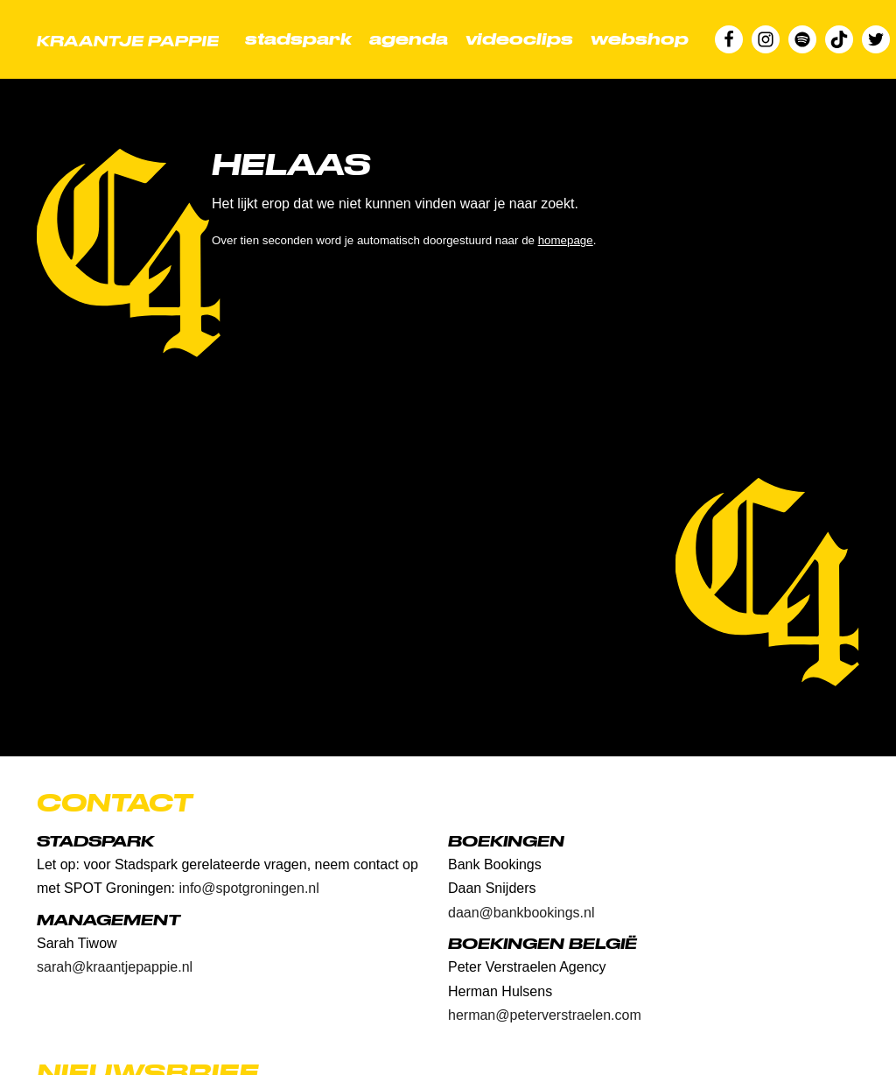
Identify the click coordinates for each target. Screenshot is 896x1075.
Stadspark (298, 39)
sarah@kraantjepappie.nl (114, 966)
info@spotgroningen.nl (248, 888)
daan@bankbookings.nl (521, 912)
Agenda (408, 39)
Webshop (640, 39)
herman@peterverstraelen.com (544, 1015)
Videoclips (519, 39)
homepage (565, 240)
